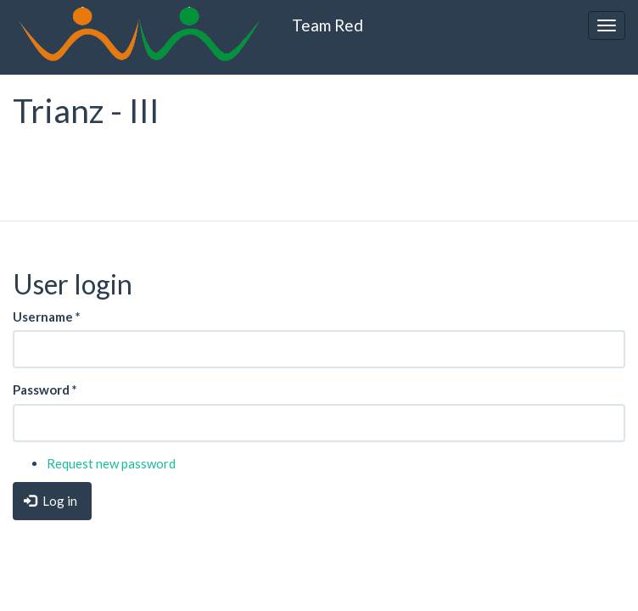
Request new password (111, 463)
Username (47, 316)
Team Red (327, 25)
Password (45, 389)
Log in (50, 500)
